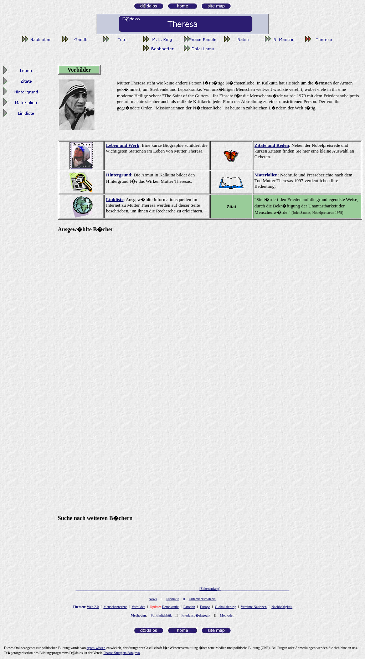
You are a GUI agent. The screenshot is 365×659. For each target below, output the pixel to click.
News (153, 599)
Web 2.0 (93, 607)
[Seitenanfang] (210, 589)
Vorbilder (138, 607)
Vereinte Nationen (254, 607)
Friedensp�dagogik (196, 615)
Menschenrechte (115, 607)
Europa (205, 607)
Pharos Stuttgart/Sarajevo (121, 653)
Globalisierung (225, 607)
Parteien (189, 607)
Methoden (227, 615)
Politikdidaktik (161, 615)
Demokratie (170, 607)
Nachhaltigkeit (281, 607)
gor (96, 648)
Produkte (172, 599)
